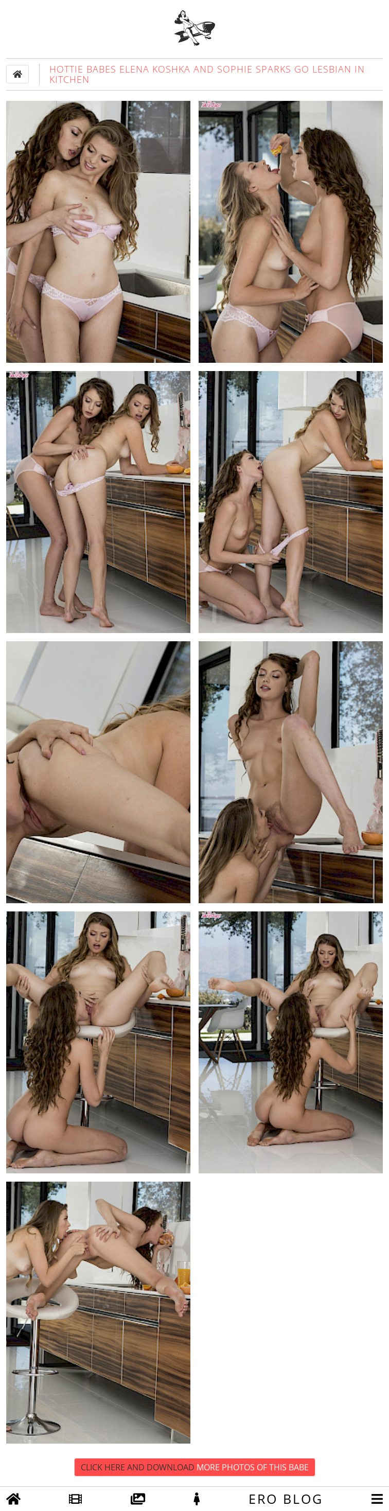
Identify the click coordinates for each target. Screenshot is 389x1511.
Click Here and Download (195, 1467)
